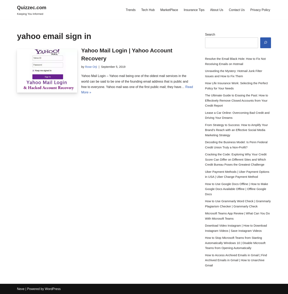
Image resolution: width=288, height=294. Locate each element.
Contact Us (237, 10)
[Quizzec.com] (31, 10)
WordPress (53, 289)
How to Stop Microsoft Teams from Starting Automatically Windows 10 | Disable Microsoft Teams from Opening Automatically (235, 243)
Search (210, 34)
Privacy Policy (260, 10)
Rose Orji (91, 66)
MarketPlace (169, 10)
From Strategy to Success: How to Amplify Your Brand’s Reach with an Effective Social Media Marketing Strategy (236, 130)
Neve (20, 289)
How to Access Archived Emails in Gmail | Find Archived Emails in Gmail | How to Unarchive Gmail (236, 260)
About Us (216, 10)
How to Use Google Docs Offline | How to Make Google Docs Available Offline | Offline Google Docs (236, 189)
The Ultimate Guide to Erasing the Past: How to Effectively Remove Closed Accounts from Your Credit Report (236, 100)
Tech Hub (148, 10)
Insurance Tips (194, 10)
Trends (131, 10)
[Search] (265, 42)
